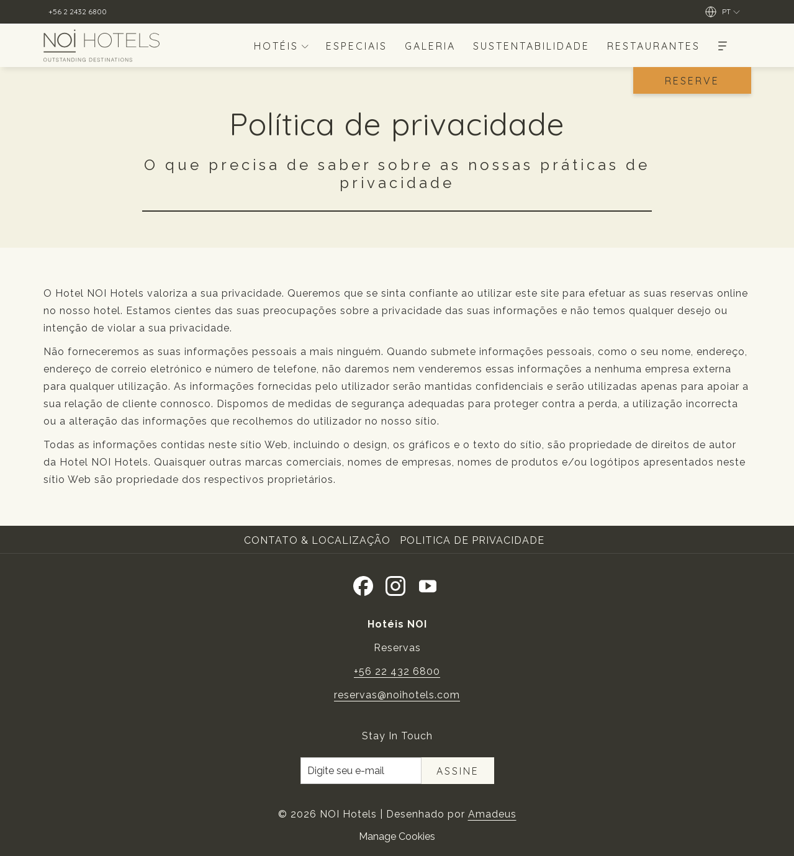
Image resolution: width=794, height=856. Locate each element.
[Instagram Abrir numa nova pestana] (395, 583)
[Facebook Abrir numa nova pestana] (363, 583)
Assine (457, 771)
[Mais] (722, 45)
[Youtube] (428, 583)
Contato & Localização (317, 540)
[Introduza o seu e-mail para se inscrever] (361, 770)
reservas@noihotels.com (397, 695)
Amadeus (492, 814)
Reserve (692, 80)
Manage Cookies (397, 836)
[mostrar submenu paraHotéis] (305, 45)
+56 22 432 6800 (397, 671)
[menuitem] (273, 45)
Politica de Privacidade (472, 540)
